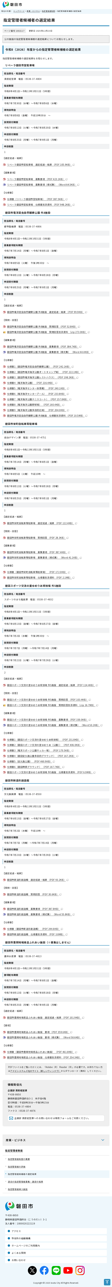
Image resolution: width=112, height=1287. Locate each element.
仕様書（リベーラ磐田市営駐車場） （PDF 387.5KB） (37, 199)
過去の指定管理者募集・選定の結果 (25, 1181)
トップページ (19, 11)
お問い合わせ (19, 1260)
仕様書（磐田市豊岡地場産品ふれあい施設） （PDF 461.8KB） (42, 1051)
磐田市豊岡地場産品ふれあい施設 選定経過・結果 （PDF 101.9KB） (45, 1017)
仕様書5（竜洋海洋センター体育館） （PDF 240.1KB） (38, 388)
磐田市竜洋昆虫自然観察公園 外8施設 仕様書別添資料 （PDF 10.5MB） (47, 415)
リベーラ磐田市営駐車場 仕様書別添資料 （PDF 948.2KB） (41, 204)
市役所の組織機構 (21, 1238)
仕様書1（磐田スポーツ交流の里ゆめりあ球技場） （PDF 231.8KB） (45, 739)
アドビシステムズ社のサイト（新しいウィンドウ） (35, 1070)
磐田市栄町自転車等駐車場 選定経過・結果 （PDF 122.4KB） (42, 523)
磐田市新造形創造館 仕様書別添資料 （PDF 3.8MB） (37, 934)
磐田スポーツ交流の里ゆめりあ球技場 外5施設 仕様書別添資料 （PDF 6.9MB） (51, 772)
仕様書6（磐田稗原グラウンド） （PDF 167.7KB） (35, 766)
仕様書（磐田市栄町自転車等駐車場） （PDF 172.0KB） (38, 572)
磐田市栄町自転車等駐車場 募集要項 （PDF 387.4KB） (38, 552)
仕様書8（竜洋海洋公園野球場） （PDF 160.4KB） (35, 404)
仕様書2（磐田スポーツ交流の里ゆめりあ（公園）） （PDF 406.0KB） (45, 744)
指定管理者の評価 (16, 1166)
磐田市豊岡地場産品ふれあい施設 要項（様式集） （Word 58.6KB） (45, 1037)
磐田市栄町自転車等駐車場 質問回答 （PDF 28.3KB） (37, 537)
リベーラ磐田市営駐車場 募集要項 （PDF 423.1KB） (37, 179)
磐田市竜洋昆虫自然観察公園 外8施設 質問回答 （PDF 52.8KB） (43, 326)
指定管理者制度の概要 (19, 1159)
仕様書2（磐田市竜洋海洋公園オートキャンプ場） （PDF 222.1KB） (45, 372)
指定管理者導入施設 (18, 1189)
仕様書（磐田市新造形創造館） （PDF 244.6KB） (35, 928)
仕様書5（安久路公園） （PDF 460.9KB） (31, 761)
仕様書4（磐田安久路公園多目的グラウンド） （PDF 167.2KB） (42, 755)
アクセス (16, 1231)
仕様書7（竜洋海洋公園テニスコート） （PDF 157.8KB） (39, 399)
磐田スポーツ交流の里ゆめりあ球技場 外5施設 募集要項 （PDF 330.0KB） (49, 719)
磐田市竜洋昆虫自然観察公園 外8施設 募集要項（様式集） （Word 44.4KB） (50, 352)
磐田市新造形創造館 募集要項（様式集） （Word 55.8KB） (41, 914)
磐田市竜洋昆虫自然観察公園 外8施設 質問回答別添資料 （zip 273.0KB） (48, 332)
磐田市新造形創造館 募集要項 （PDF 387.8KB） (35, 908)
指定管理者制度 (48, 11)
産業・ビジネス (33, 11)
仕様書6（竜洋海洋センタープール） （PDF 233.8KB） (38, 393)
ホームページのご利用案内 (26, 1245)
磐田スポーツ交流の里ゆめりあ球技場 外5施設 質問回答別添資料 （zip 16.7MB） (52, 705)
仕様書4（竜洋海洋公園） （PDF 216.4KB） (32, 382)
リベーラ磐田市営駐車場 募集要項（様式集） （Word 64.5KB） (43, 184)
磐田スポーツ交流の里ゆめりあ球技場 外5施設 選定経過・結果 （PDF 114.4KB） (52, 685)
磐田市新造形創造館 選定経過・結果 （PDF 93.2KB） (37, 879)
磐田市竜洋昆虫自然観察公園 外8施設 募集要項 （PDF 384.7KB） (44, 346)
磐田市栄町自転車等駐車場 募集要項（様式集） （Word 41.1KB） (44, 557)
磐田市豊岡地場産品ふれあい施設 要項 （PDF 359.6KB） (39, 1032)
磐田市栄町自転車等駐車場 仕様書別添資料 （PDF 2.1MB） (40, 577)
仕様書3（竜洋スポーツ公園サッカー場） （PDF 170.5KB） (40, 750)
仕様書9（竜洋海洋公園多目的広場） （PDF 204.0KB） (38, 410)
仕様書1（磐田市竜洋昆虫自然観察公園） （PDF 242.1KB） (40, 366)
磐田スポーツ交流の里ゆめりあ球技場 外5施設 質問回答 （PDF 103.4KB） (49, 699)
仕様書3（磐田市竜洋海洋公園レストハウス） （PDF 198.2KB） (42, 377)
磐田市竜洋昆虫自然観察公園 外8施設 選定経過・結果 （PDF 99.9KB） (47, 312)
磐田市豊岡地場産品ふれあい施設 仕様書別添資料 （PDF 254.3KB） (45, 1057)
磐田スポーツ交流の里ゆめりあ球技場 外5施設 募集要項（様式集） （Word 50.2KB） (54, 725)
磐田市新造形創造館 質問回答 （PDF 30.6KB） (34, 894)
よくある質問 (19, 1252)
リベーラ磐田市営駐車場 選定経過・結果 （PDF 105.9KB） (41, 164)
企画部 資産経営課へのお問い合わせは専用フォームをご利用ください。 (52, 1118)
